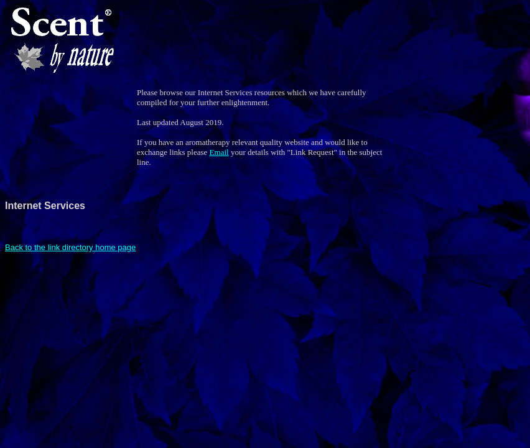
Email (219, 152)
